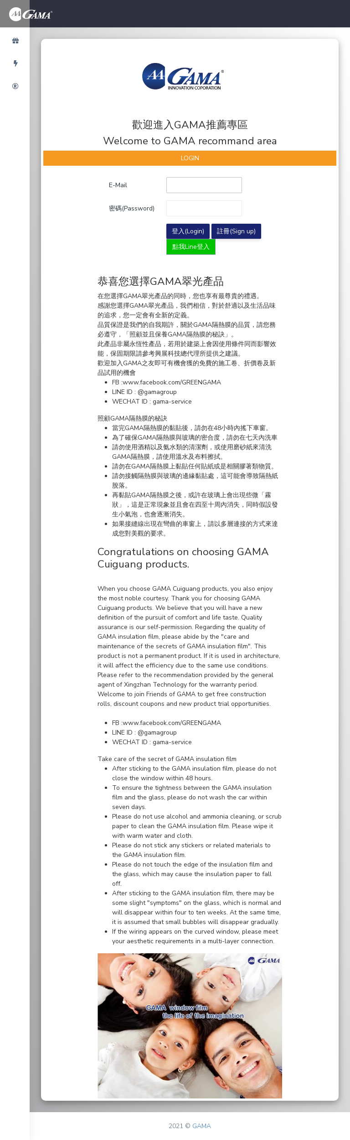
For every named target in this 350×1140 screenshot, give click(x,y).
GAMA (201, 1126)
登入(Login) (188, 231)
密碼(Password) (131, 208)
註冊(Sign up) (236, 231)
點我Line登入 (191, 246)
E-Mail (118, 185)
